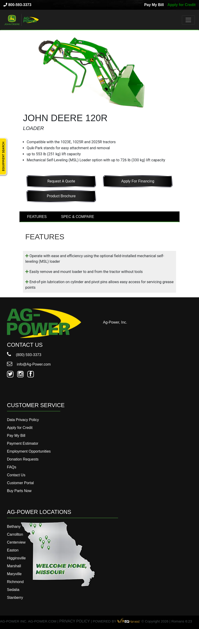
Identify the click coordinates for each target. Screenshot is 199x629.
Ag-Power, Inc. (115, 322)
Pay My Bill (154, 5)
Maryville (14, 574)
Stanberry (15, 598)
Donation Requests (23, 459)
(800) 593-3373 (24, 355)
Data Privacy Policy (23, 420)
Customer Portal (20, 483)
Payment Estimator (22, 443)
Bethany (14, 526)
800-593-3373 (17, 5)
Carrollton (15, 534)
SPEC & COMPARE (77, 217)
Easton (13, 550)
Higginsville (16, 558)
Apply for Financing (137, 181)
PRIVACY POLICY (74, 621)
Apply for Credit (181, 5)
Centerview (16, 542)
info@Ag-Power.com (29, 364)
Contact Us (16, 475)
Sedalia (13, 590)
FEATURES (37, 217)
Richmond (15, 582)
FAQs (11, 467)
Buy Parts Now (19, 491)
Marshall (14, 566)
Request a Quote (61, 181)
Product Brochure (61, 196)
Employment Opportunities (29, 451)
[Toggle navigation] (188, 20)
